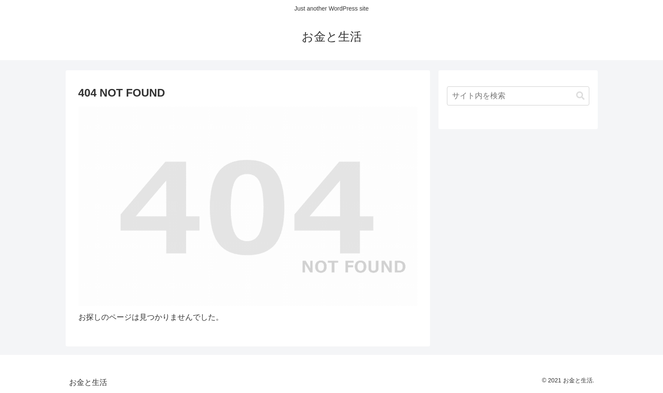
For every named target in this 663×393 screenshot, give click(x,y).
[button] (580, 96)
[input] (518, 95)
